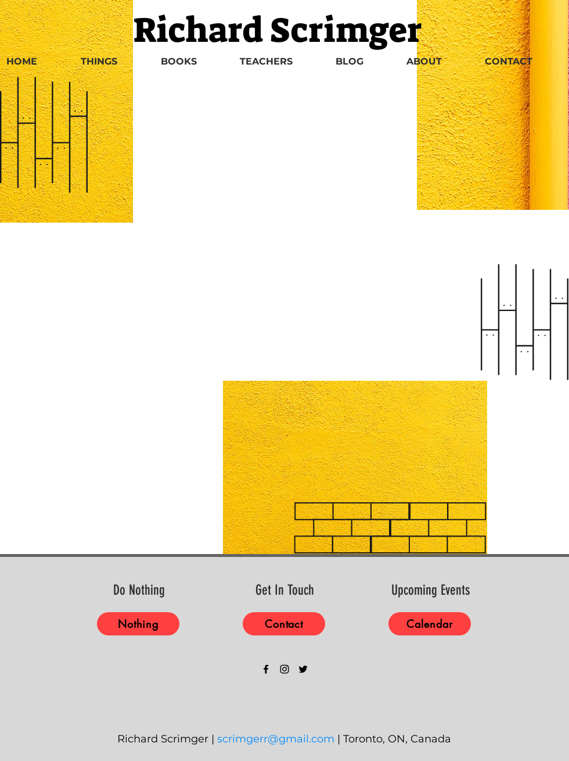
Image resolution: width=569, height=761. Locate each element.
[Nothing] (138, 623)
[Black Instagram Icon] (284, 669)
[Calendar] (429, 623)
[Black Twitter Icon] (303, 669)
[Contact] (284, 623)
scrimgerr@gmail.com (275, 739)
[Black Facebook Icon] (266, 669)
